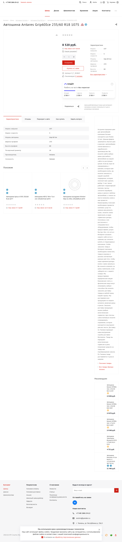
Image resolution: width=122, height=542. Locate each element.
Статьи (52, 492)
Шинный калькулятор (34, 498)
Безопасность (31, 504)
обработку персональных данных (68, 537)
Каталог (6, 485)
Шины (5, 489)
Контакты (53, 500)
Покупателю (31, 485)
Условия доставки (33, 492)
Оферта (29, 501)
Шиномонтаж (8, 495)
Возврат (29, 507)
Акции (28, 495)
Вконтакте (75, 502)
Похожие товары (105, 363)
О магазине (54, 485)
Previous (83, 168)
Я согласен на (62, 537)
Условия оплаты (32, 489)
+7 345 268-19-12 (83, 513)
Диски (5, 492)
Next (87, 168)
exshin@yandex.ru (83, 518)
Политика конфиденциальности (58, 496)
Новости (53, 489)
